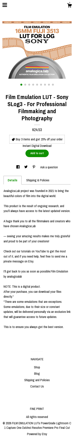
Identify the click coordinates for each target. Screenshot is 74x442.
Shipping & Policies (37, 180)
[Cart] (69, 6)
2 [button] (25, 85)
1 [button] (21, 85)
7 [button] (45, 85)
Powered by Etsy (37, 434)
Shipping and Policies (37, 380)
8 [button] (49, 85)
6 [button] (41, 85)
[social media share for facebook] (18, 167)
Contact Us (37, 386)
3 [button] (29, 85)
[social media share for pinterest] (34, 167)
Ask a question (49, 167)
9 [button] (53, 85)
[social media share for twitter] (26, 167)
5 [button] (37, 85)
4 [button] (33, 85)
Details (12, 180)
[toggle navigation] (4, 5)
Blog (37, 373)
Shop (37, 367)
